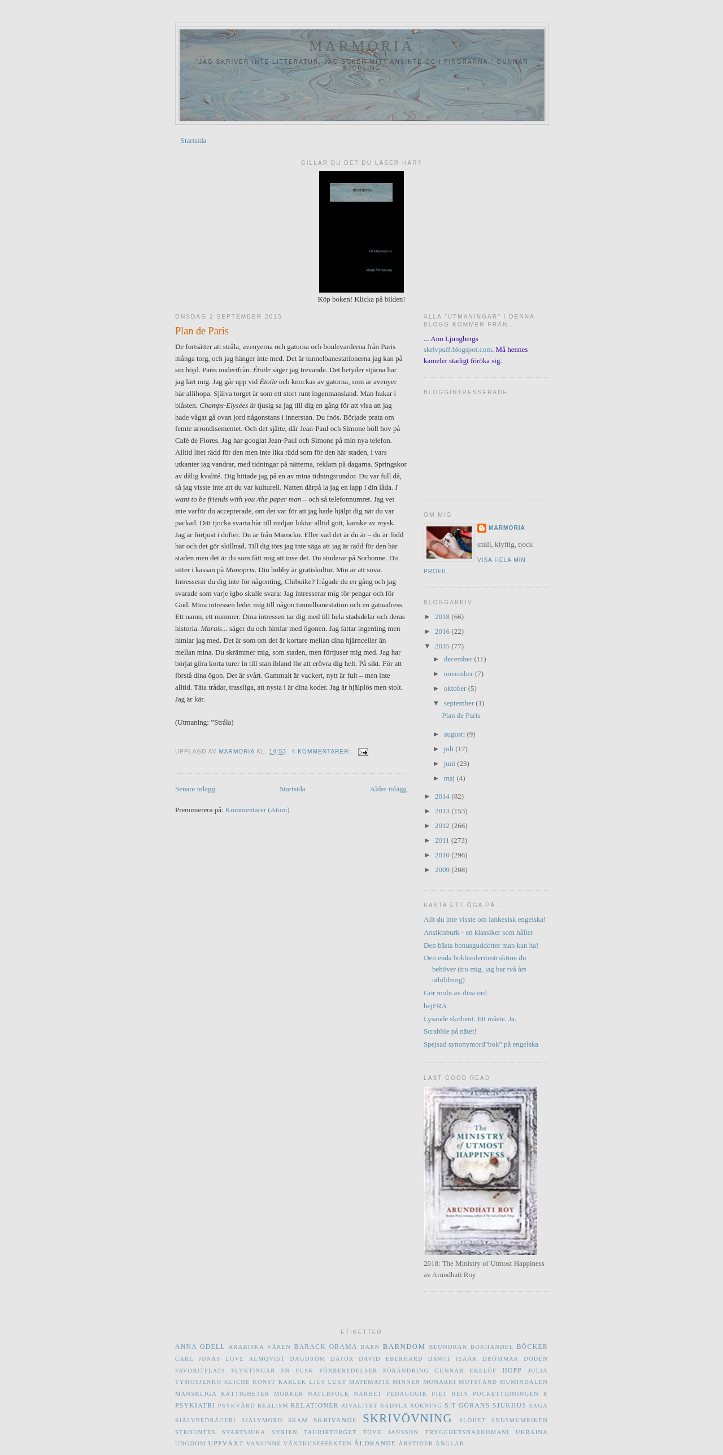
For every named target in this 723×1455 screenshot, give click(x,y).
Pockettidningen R (510, 1394)
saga (538, 1405)
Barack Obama (325, 1347)
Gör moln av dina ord (455, 992)
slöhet (472, 1420)
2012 (443, 825)
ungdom (190, 1443)
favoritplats (200, 1370)
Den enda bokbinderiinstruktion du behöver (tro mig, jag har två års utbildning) (475, 968)
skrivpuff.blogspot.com (458, 349)
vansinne (263, 1443)
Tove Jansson (391, 1432)
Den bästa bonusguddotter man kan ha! (481, 945)
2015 (443, 646)
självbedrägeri (205, 1420)
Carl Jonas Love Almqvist (230, 1359)
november (459, 673)
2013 (443, 811)
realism (273, 1405)
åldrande (375, 1443)
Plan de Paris (202, 331)
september (460, 703)
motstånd (478, 1382)
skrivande (335, 1420)
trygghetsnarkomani (467, 1432)
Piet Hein (450, 1394)
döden (536, 1359)
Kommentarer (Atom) (257, 809)
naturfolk (328, 1394)
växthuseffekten (318, 1443)
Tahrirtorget (330, 1432)
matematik (369, 1382)
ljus (317, 1382)
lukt (337, 1382)
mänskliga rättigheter (222, 1394)
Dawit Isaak (452, 1359)
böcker (532, 1347)
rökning (426, 1405)
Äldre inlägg (388, 789)
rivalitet (359, 1405)
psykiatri (195, 1405)
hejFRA (435, 1005)
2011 (443, 840)
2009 (443, 869)
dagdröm (308, 1359)
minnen (406, 1382)
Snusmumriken (519, 1420)
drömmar (500, 1359)
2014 (443, 796)
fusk (304, 1370)
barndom (404, 1346)
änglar (449, 1443)
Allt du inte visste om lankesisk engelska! (485, 919)
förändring (406, 1370)
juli (450, 748)
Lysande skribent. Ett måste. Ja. (470, 1018)
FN (285, 1370)
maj (450, 778)
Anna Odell (200, 1347)
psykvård (236, 1405)
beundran (448, 1347)
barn (370, 1347)
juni (450, 763)
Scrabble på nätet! (450, 1031)
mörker (288, 1394)
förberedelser (348, 1370)
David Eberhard (391, 1359)
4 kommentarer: (322, 751)
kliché (237, 1382)
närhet (368, 1394)
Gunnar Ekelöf (465, 1370)
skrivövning (407, 1418)
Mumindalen (524, 1382)
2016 (443, 631)
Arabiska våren (260, 1347)
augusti (455, 734)
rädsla (394, 1405)
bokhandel (492, 1347)
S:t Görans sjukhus (485, 1405)
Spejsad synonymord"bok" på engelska (481, 1044)
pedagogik (406, 1394)
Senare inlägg (195, 789)
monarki (439, 1382)
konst (264, 1382)
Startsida (194, 140)
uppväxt (225, 1443)
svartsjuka (243, 1432)
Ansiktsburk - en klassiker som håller (478, 932)
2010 (443, 855)
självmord (261, 1420)
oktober (456, 688)
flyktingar (253, 1370)
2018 (443, 616)
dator (342, 1359)
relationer (315, 1405)
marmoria (362, 46)
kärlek (292, 1382)
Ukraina (532, 1432)
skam (298, 1420)
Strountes (195, 1432)
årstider (416, 1443)
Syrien (285, 1432)
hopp (512, 1370)
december (459, 659)
